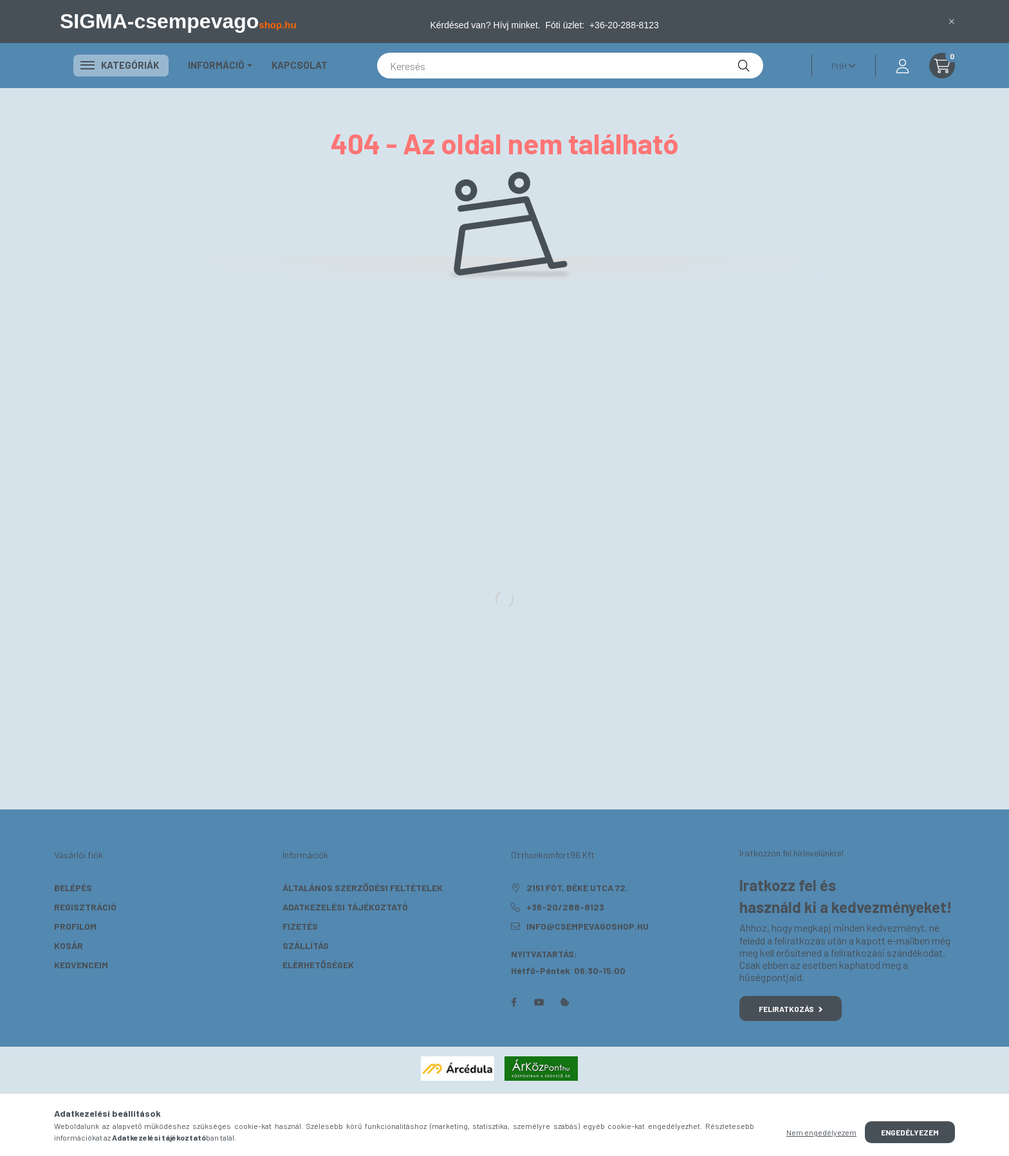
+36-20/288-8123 (565, 906)
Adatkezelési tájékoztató (345, 906)
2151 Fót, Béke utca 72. (577, 887)
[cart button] (942, 65)
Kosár (68, 945)
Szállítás (305, 945)
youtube (539, 1002)
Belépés (73, 887)
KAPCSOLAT (300, 65)
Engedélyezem (910, 1132)
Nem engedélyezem (821, 1132)
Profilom (75, 926)
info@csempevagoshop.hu (587, 926)
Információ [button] (216, 65)
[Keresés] (570, 65)
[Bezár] (951, 21)
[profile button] (902, 65)
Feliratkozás (790, 1008)
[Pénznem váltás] (840, 66)
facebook (513, 1002)
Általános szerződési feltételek (362, 887)
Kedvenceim (81, 964)
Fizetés (300, 926)
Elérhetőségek (318, 964)
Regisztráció (85, 906)
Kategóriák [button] (121, 65)
